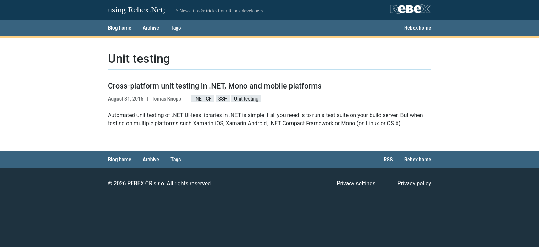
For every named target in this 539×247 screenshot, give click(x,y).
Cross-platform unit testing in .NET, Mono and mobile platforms (215, 86)
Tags (175, 28)
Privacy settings (356, 183)
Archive (151, 28)
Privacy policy (414, 183)
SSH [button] (223, 99)
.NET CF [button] (202, 99)
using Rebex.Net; (136, 9)
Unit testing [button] (246, 99)
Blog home (119, 28)
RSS (388, 159)
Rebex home (417, 28)
